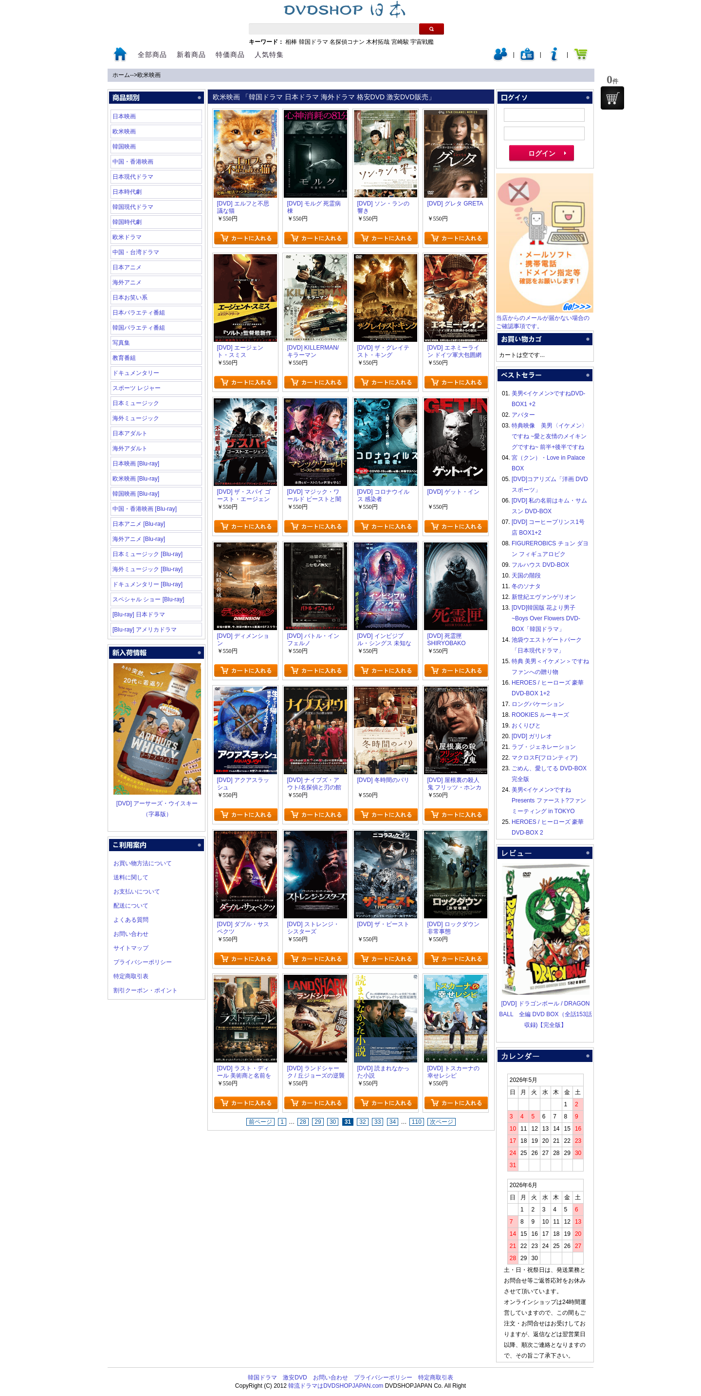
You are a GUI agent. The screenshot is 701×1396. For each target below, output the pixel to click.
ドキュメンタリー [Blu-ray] (147, 584)
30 (333, 1121)
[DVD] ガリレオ (532, 736)
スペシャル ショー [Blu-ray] (148, 599)
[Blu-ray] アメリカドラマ (144, 629)
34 (392, 1121)
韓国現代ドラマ (132, 207)
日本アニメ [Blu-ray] (138, 524)
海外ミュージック (135, 418)
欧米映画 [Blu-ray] (135, 478)
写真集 (121, 342)
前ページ (260, 1121)
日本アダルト (130, 433)
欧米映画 (149, 75)
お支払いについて (136, 891)
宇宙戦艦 (422, 41)
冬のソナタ (526, 586)
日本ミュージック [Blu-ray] (147, 554)
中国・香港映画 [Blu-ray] (144, 508)
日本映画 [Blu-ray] (135, 463)
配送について (130, 905)
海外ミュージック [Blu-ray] (147, 569)
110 (417, 1121)
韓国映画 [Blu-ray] (135, 493)
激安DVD (295, 1377)
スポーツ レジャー (136, 388)
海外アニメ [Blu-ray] (138, 539)
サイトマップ (130, 948)
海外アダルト (130, 448)
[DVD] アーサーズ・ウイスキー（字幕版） (157, 803)
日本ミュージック (135, 403)
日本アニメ (127, 267)
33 (377, 1121)
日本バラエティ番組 (138, 312)
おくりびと (526, 725)
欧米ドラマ (127, 237)
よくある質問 (130, 919)
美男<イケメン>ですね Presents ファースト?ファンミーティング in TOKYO (549, 800)
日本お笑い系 (130, 297)
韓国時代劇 (127, 222)
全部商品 (152, 54)
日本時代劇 (127, 191)
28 (303, 1121)
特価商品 (230, 54)
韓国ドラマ (313, 41)
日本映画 (124, 116)
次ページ (441, 1121)
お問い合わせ (130, 934)
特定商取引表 (130, 976)
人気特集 (269, 54)
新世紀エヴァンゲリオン (544, 597)
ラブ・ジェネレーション (544, 747)
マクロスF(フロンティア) (544, 757)
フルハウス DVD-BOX (540, 564)
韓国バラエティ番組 (138, 327)
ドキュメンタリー (135, 373)
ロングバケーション (538, 704)
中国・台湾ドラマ (135, 252)
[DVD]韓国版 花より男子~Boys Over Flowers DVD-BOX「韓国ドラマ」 (546, 618)
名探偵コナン (347, 41)
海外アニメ (127, 282)
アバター (523, 414)
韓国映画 (124, 146)
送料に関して (130, 877)
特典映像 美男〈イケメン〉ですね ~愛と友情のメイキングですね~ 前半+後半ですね (550, 436)
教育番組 (124, 357)
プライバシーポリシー (142, 962)
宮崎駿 (400, 41)
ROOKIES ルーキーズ (540, 714)
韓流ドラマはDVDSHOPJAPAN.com (335, 1385)
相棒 (291, 41)
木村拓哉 (377, 41)
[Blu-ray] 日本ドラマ (138, 614)
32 (362, 1121)
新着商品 (191, 54)
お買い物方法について (142, 863)
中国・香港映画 (132, 161)
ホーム (121, 75)
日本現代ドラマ (132, 176)
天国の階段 (526, 575)
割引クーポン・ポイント (145, 990)
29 (317, 1121)
